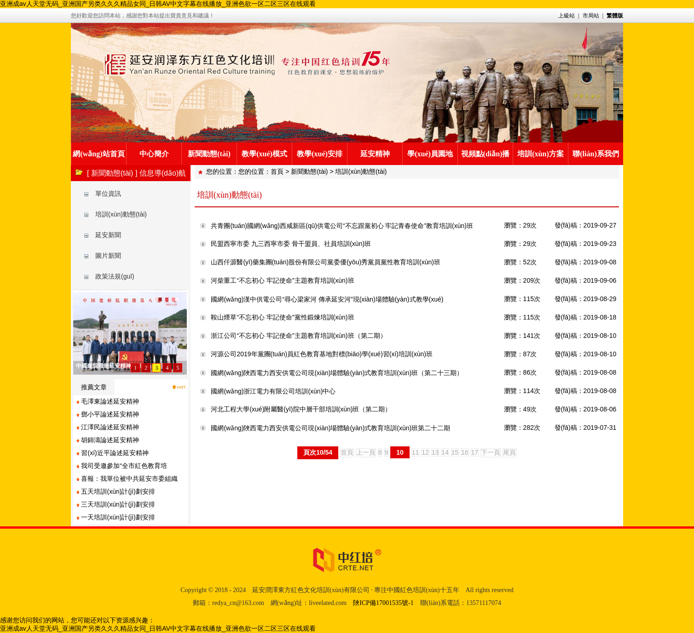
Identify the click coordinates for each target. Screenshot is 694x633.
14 (445, 452)
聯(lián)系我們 (596, 154)
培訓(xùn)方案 (540, 154)
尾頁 (509, 452)
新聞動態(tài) (209, 154)
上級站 (566, 15)
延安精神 (375, 154)
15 (455, 452)
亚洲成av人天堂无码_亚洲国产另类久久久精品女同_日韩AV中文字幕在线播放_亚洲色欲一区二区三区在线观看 (158, 3)
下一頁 (490, 452)
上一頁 (366, 452)
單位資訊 (108, 193)
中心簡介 (154, 154)
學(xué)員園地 (430, 154)
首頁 (277, 171)
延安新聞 (108, 235)
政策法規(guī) (114, 276)
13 (435, 452)
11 (415, 452)
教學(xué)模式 (264, 154)
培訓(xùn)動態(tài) (121, 214)
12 (425, 452)
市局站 (591, 15)
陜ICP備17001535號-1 (383, 602)
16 (464, 452)
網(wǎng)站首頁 (98, 154)
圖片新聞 (108, 255)
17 (475, 452)
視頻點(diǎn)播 (485, 154)
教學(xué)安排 (319, 154)
